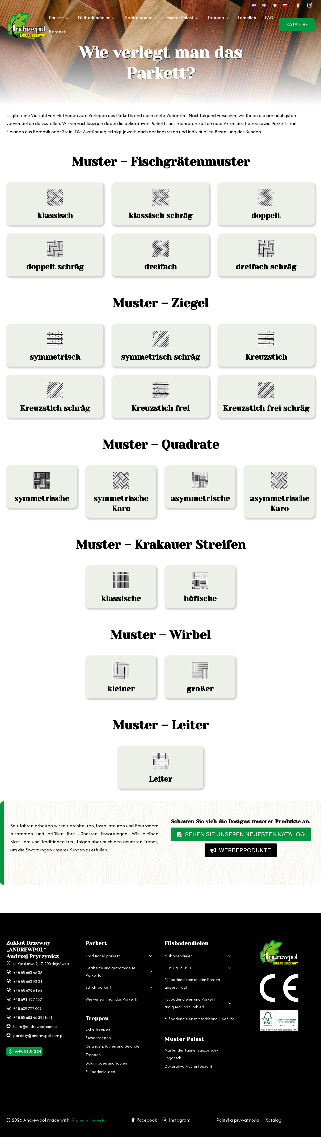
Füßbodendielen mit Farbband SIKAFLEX (199, 1010)
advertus (15, 1120)
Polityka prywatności (238, 1116)
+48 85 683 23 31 (27, 973)
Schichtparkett (98, 979)
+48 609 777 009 (27, 1000)
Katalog (273, 1116)
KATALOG (297, 24)
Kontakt (57, 31)
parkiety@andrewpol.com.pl (38, 1027)
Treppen (93, 1046)
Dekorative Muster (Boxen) (188, 1058)
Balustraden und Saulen (106, 1055)
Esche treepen (98, 1029)
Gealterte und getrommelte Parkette (111, 963)
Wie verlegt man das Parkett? (112, 991)
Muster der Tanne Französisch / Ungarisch (191, 1046)
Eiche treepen (98, 1021)
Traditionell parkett (103, 948)
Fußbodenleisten (100, 1063)
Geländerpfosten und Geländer (113, 1038)
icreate (83, 1111)
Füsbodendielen (178, 948)
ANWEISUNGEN (29, 1043)
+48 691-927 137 (27, 991)
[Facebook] (298, 5)
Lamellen (247, 17)
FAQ (269, 17)
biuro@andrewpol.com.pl (35, 1018)
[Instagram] (310, 5)
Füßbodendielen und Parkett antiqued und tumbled (189, 995)
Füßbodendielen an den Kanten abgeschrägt (192, 975)
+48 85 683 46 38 (27, 964)
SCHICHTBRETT (178, 959)
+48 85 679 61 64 (27, 982)
